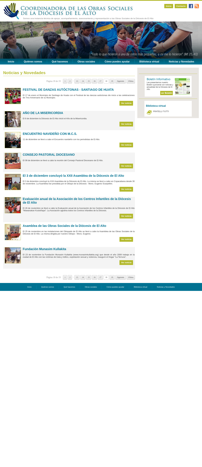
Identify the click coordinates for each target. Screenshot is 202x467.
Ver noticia (126, 103)
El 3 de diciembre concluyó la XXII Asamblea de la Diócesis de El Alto (73, 175)
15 (89, 81)
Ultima (130, 81)
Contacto (181, 6)
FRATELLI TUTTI (161, 111)
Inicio (169, 6)
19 (112, 81)
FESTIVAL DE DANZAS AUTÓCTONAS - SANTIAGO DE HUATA (68, 89)
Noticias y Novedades (181, 61)
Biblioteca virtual (149, 61)
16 (94, 81)
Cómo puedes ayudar (117, 61)
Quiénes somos (33, 61)
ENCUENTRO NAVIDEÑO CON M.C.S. (50, 133)
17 (100, 81)
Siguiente (120, 81)
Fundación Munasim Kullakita (44, 249)
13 (77, 81)
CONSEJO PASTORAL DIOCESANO (49, 154)
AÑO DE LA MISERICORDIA (43, 113)
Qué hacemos (60, 61)
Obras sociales (86, 61)
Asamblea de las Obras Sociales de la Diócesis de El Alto (64, 225)
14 (83, 81)
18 (106, 81)
